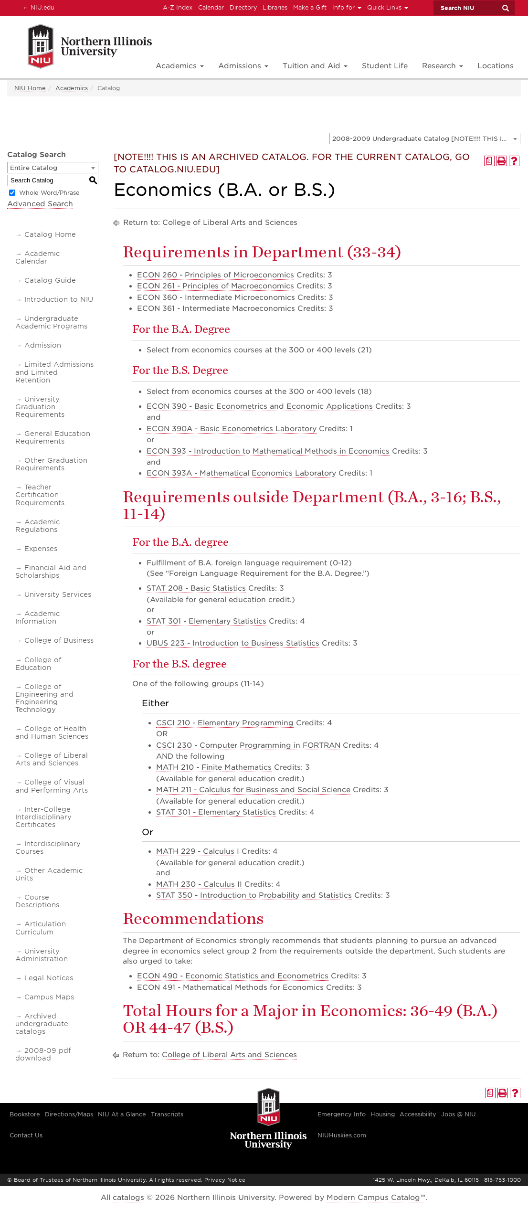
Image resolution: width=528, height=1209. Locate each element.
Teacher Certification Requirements (39, 494)
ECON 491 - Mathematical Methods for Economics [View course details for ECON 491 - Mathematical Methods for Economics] (230, 987)
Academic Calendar (37, 257)
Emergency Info (341, 1114)
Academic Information (37, 617)
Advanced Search (40, 204)
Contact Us (26, 1135)
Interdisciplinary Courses (48, 847)
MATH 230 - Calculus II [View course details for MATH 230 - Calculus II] (199, 884)
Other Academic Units (49, 874)
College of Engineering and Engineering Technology (44, 698)
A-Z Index (177, 7)
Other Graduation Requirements (51, 464)
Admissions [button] (243, 66)
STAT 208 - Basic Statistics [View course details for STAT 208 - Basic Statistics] (196, 588)
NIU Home (30, 88)
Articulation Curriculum (40, 927)
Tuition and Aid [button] (315, 66)
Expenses (40, 548)
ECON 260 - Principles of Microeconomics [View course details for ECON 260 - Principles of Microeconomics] (215, 275)
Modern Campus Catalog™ (376, 1197)
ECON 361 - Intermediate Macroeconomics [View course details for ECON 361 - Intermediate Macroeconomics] (216, 308)
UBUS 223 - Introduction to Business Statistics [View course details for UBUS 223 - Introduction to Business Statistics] (233, 643)
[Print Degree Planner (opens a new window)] (489, 161)
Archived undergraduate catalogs (41, 1023)
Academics (71, 88)
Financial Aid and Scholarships (50, 571)
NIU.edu (37, 7)
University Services (57, 594)
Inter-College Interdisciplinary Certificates (43, 817)
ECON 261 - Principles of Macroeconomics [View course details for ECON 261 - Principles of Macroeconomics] (215, 286)
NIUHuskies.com (341, 1135)
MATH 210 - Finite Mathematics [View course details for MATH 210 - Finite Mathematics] (214, 767)
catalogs (128, 1197)
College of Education (38, 663)
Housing (382, 1114)
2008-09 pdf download (43, 1054)
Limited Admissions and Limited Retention (54, 372)
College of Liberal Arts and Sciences (51, 759)
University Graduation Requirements (39, 406)
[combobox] (424, 138)
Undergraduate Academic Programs (51, 322)
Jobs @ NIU (458, 1114)
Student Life (385, 66)
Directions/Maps (69, 1114)
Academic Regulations (37, 525)
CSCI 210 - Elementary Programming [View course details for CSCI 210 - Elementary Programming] (225, 723)
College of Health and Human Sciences (51, 732)
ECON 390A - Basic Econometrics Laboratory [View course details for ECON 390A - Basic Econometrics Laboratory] (232, 428)
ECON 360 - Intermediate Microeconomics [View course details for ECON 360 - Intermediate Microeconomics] (216, 297)
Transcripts (167, 1114)
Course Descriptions (37, 901)
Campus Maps (49, 997)
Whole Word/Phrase (49, 192)
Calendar (211, 7)
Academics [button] (180, 66)
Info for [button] (346, 7)
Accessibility (418, 1114)
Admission (42, 345)
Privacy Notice (224, 1180)
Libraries (275, 7)
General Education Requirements (52, 437)
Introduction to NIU (58, 299)
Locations (495, 66)
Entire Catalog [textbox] (33, 167)
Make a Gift (310, 7)
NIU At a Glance (122, 1114)
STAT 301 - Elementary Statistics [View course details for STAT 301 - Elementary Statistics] (206, 621)
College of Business (59, 640)
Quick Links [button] (387, 7)
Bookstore (25, 1114)
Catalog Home (50, 234)
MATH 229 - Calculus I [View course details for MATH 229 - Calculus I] (197, 851)
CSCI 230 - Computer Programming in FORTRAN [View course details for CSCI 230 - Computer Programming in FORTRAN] (248, 745)
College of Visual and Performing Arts (51, 786)
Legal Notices (48, 978)
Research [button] (442, 66)
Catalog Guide (50, 280)
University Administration (41, 955)
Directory (243, 7)
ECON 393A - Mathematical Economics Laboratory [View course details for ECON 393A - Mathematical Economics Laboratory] (241, 473)
